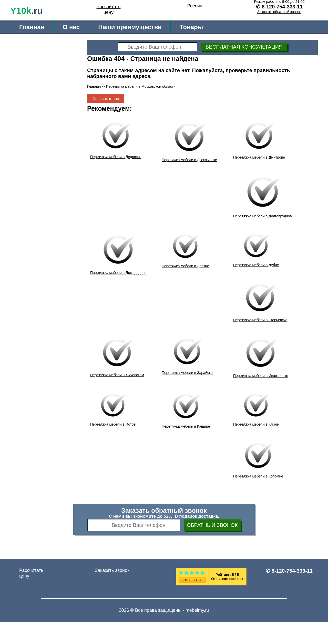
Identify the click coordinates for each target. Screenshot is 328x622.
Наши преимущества (129, 27)
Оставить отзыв (106, 99)
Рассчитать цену (109, 9)
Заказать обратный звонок (279, 12)
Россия (194, 5)
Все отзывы (192, 580)
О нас (71, 27)
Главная (31, 27)
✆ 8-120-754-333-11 (289, 571)
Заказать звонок (112, 570)
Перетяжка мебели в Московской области (141, 86)
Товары (191, 27)
